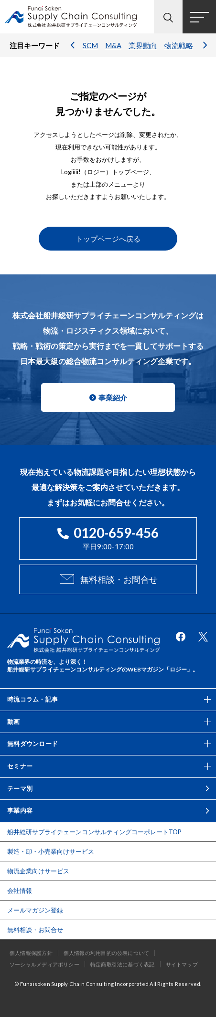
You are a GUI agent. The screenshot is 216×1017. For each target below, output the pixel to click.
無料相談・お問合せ (119, 579)
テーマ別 (19, 788)
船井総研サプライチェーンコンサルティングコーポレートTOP (94, 832)
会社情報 (19, 890)
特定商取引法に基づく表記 (122, 964)
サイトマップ (182, 964)
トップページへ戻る (108, 238)
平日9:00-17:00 (108, 537)
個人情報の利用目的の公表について (107, 953)
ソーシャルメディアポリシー (44, 964)
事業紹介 (112, 397)
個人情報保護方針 (31, 953)
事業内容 (19, 810)
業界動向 (143, 45)
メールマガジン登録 (35, 910)
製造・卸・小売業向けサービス (50, 851)
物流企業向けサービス (38, 871)
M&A (113, 45)
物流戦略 (178, 45)
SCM (90, 45)
